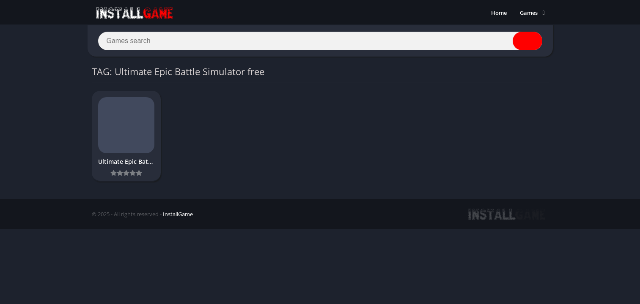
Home (499, 12)
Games (529, 12)
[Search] (320, 41)
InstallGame (178, 214)
